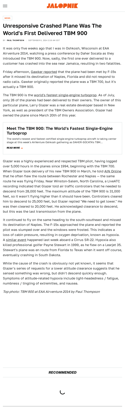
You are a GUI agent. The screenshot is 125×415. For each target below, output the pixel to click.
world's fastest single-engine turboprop (65, 95)
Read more (13, 147)
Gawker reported (44, 72)
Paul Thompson (15, 40)
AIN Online (112, 171)
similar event (16, 240)
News (8, 18)
